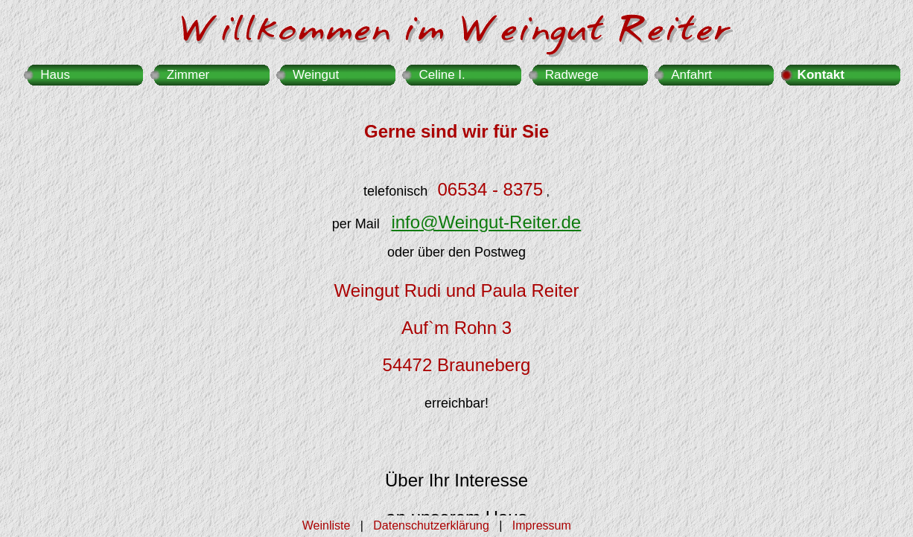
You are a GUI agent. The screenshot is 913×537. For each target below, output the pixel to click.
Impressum (541, 525)
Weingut (316, 75)
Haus (55, 75)
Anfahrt (691, 75)
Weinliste (326, 525)
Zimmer (188, 75)
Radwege (572, 75)
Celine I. (442, 75)
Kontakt (821, 75)
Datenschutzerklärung (431, 525)
